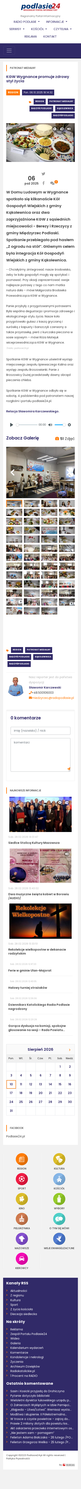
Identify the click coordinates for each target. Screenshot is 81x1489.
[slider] (27, 425)
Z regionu (17, 1295)
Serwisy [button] (15, 29)
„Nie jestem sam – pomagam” (32, 1433)
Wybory (59, 1201)
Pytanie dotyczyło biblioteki (30, 1396)
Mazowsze (22, 1241)
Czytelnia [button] (61, 29)
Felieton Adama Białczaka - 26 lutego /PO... (41, 1437)
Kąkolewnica (65, 108)
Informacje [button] (55, 22)
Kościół (59, 1181)
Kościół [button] (38, 29)
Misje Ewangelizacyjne (59, 1241)
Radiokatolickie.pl (22, 1371)
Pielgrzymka (22, 1221)
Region (13, 92)
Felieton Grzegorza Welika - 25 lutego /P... (40, 1442)
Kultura (59, 1161)
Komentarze (19, 1353)
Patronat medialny (61, 101)
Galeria (15, 1343)
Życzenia (16, 1362)
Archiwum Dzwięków (25, 1366)
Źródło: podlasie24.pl (17, 348)
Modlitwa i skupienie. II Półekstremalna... (38, 1414)
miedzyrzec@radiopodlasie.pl (51, 698)
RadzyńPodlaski (63, 115)
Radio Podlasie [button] (25, 22)
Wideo (15, 1338)
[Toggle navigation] (9, 50)
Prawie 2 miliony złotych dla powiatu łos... (39, 1423)
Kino (22, 1201)
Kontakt (50, 36)
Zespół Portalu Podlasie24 (28, 1334)
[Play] (11, 424)
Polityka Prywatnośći (18, 1458)
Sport (22, 1181)
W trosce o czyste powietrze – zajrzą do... (40, 1419)
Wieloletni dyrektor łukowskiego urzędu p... (40, 1400)
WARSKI (70, 1464)
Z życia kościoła (21, 1309)
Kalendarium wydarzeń (26, 1348)
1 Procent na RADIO (24, 1376)
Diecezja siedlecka (23, 1314)
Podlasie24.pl (15, 1136)
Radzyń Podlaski (41, 108)
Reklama (31, 36)
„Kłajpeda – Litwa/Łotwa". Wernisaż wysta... (40, 1410)
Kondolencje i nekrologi (27, 1357)
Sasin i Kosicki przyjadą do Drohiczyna (37, 1391)
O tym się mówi (59, 1221)
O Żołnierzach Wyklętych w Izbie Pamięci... (40, 1405)
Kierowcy (21, 1261)
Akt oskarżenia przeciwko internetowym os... (42, 1428)
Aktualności (18, 1291)
